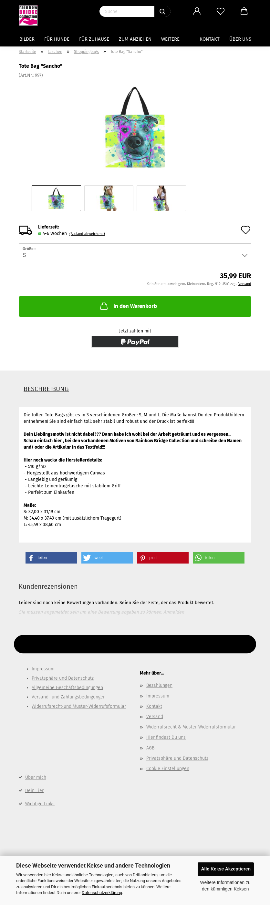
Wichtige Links (40, 804)
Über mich (35, 777)
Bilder (27, 39)
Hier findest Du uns (166, 737)
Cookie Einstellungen (167, 768)
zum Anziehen (135, 39)
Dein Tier (34, 790)
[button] (51, 558)
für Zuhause (94, 39)
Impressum (43, 669)
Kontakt (210, 39)
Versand (154, 716)
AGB (150, 748)
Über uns (240, 39)
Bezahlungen (159, 685)
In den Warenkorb (128, 305)
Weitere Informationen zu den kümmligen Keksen (225, 885)
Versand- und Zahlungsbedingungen (69, 697)
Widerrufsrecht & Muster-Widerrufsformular (191, 727)
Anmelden (173, 612)
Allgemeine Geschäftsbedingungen (67, 687)
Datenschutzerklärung (102, 892)
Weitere (170, 39)
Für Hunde (56, 39)
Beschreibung (46, 389)
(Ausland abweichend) (87, 234)
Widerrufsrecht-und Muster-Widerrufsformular (79, 706)
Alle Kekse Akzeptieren (226, 868)
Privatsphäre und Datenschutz (63, 678)
